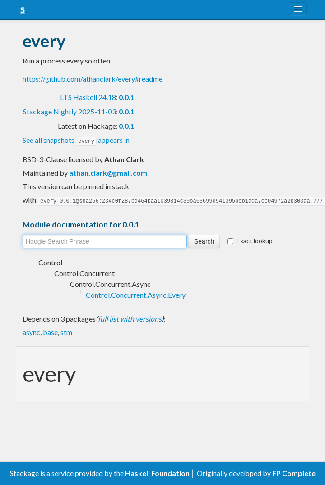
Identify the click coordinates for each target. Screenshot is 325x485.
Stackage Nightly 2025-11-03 (69, 111)
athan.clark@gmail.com (108, 172)
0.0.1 (127, 97)
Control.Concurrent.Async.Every (136, 294)
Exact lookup (250, 240)
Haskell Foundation (157, 473)
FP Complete (294, 473)
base (50, 331)
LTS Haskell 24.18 (88, 97)
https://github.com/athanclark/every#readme (92, 78)
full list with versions (130, 317)
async (31, 331)
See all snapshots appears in (76, 140)
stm (66, 331)
